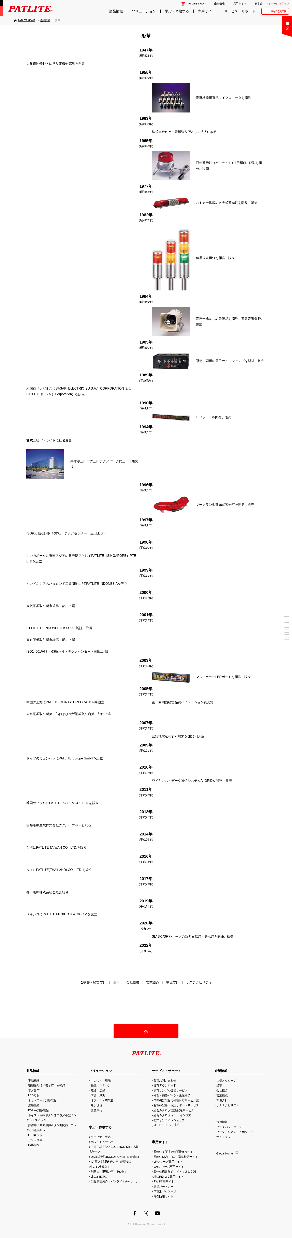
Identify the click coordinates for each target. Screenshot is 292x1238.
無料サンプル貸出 (276, 43)
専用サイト (206, 11)
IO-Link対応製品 (38, 1110)
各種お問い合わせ (165, 1080)
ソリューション (144, 11)
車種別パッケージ (165, 1191)
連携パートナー (163, 1186)
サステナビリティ (199, 982)
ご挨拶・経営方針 (93, 982)
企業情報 (219, 3)
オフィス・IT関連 (102, 1100)
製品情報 (116, 11)
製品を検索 (278, 11)
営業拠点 (152, 982)
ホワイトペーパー (102, 1141)
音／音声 (34, 1090)
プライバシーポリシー (230, 1127)
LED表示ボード (38, 1135)
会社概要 (132, 982)
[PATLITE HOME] (24, 20)
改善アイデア (276, 96)
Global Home (224, 1153)
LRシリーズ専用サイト (168, 1161)
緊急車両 (96, 1110)
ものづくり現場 (101, 1080)
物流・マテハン (101, 1085)
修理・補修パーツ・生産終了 (172, 1095)
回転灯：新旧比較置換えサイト (173, 1151)
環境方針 (172, 982)
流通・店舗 (98, 1090)
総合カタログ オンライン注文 (172, 1115)
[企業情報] (45, 20)
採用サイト (239, 3)
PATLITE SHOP (196, 3)
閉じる (255, 23)
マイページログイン (277, 3)
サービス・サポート (239, 11)
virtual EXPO (99, 1176)
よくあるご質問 (276, 32)
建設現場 (96, 1105)
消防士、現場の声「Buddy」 (109, 1171)
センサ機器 (35, 1140)
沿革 (219, 1085)
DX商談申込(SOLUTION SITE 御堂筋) (115, 1156)
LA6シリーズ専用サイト (169, 1166)
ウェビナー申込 (101, 1136)
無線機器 (34, 1105)
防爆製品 (34, 1145)
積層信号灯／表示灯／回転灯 (46, 1085)
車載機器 (34, 1080)
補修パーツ (276, 86)
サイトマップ (224, 1136)
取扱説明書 (276, 64)
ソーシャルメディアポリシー (234, 1131)
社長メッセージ (226, 1080)
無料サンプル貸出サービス (171, 1090)
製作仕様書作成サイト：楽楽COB (175, 1171)
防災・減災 (98, 1095)
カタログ (276, 54)
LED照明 (33, 1095)
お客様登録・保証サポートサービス (176, 1105)
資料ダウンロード (165, 1085)
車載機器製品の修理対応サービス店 (176, 1100)
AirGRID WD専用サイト (169, 1176)
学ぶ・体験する (177, 11)
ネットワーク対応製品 (42, 1100)
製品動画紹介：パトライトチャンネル (115, 1181)
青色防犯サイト (163, 1196)
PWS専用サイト (164, 1181)
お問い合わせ (276, 22)
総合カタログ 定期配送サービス (174, 1110)
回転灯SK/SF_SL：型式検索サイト (176, 1156)
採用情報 (222, 1121)
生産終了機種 (276, 75)
